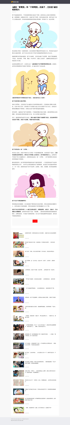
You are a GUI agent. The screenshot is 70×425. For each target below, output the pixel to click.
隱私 (20, 420)
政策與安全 (16, 420)
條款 (19, 420)
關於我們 (12, 420)
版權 (22, 420)
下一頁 (35, 221)
